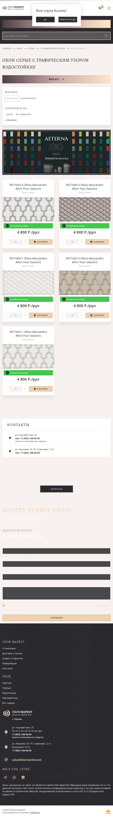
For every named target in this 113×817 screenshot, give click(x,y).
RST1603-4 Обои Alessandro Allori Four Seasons (28, 186)
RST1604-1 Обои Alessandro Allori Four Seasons (28, 260)
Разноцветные (10, 697)
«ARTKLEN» (35, 812)
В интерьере (28, 98)
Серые (31, 48)
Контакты (7, 668)
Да (45, 19)
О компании (9, 648)
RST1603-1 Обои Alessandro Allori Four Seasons (28, 333)
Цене (9, 114)
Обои (19, 48)
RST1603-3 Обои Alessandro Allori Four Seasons (84, 260)
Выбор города (68, 19)
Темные (6, 687)
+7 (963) (21, 734)
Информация (9, 663)
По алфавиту (24, 114)
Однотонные (9, 692)
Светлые (7, 682)
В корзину (42, 242)
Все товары (8, 702)
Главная (6, 48)
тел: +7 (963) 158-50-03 (27, 438)
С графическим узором (53, 48)
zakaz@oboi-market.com (26, 759)
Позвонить (57, 489)
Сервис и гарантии (12, 658)
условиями (103, 605)
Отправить (56, 617)
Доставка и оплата (12, 653)
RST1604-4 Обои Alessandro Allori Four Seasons (84, 186)
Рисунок (12, 98)
